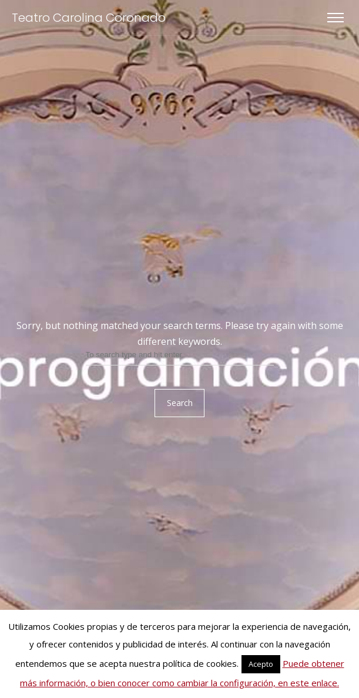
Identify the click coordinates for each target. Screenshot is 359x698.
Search (180, 402)
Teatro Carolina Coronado (89, 17)
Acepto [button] (261, 664)
